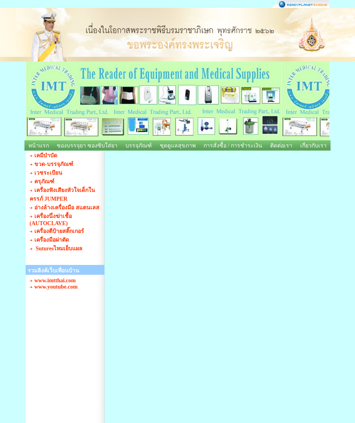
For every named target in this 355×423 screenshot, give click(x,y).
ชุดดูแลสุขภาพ (178, 146)
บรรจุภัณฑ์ (138, 146)
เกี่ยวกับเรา (313, 146)
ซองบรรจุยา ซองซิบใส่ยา (87, 146)
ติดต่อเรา (281, 146)
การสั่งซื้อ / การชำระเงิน (233, 146)
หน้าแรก (38, 146)
